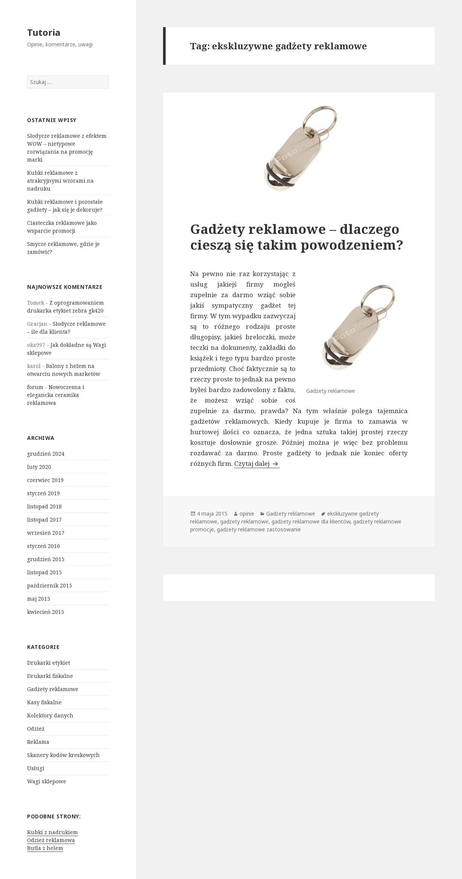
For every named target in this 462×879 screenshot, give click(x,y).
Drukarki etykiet (48, 662)
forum (35, 387)
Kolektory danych (50, 715)
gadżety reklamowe (244, 521)
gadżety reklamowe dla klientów (310, 521)
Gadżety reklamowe (52, 689)
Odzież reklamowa (51, 840)
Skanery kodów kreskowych (63, 754)
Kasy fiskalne (44, 702)
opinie (246, 513)
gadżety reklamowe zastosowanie (259, 529)
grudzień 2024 (45, 453)
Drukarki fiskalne (50, 675)
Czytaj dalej (257, 463)
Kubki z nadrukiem (52, 832)
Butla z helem (45, 848)
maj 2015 (38, 598)
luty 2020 (39, 466)
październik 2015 (49, 585)
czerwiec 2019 (45, 480)
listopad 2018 (44, 506)
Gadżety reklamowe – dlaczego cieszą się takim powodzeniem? (296, 236)
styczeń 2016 (43, 545)
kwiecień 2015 (45, 611)
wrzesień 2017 (45, 532)
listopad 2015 (44, 572)
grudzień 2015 (45, 559)
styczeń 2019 (43, 493)
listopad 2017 (44, 519)
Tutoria (43, 32)
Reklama (38, 741)
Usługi (35, 768)
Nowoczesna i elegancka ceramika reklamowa (55, 394)
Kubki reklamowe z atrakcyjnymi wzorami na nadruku (60, 180)
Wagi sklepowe (46, 781)
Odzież (35, 728)
